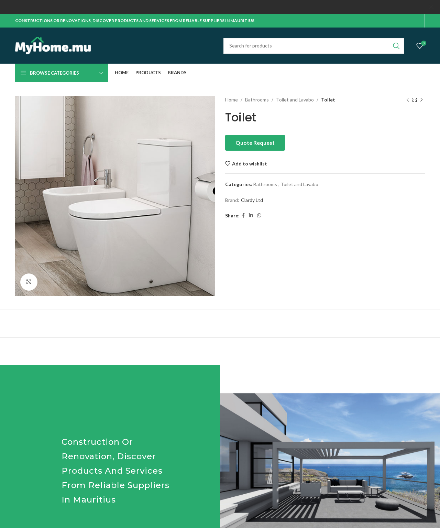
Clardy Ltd (252, 200)
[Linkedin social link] (251, 215)
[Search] (313, 45)
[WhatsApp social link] (259, 215)
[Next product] (421, 99)
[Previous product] (407, 99)
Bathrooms (257, 100)
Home (231, 100)
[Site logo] (53, 45)
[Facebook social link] (243, 215)
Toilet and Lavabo (295, 100)
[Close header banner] (431, 7)
